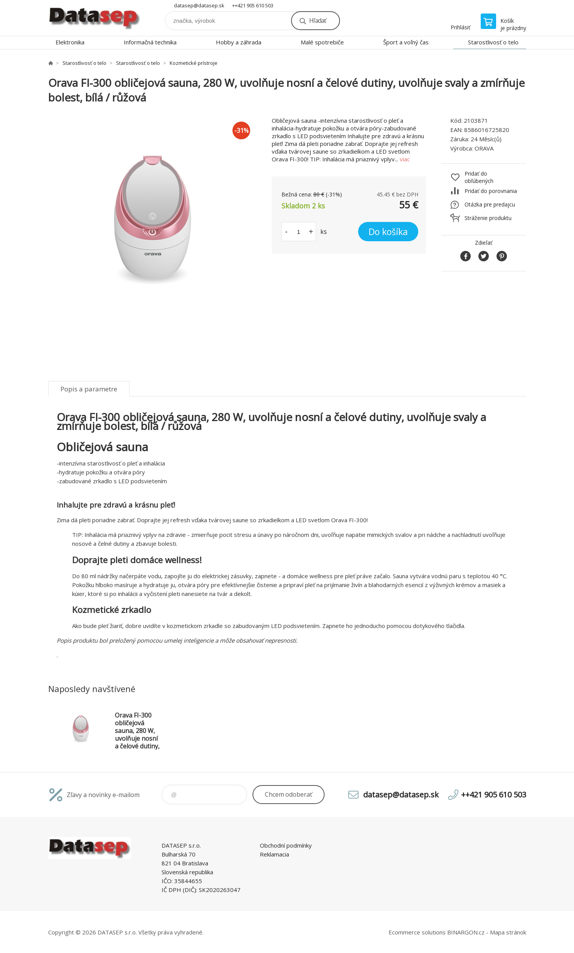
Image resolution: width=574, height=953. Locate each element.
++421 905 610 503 (252, 5)
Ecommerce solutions (417, 932)
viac (405, 159)
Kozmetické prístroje (193, 62)
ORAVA (484, 148)
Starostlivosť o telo (493, 42)
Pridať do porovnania (491, 191)
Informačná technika (150, 42)
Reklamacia (274, 854)
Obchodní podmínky (286, 845)
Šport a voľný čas (406, 42)
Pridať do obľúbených (479, 177)
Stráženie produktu (488, 218)
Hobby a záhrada (238, 42)
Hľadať (317, 20)
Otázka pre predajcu (490, 204)
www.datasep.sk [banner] (94, 18)
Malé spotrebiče (322, 42)
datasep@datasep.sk (199, 5)
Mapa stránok (508, 932)
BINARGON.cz (466, 932)
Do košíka (388, 231)
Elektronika (70, 42)
